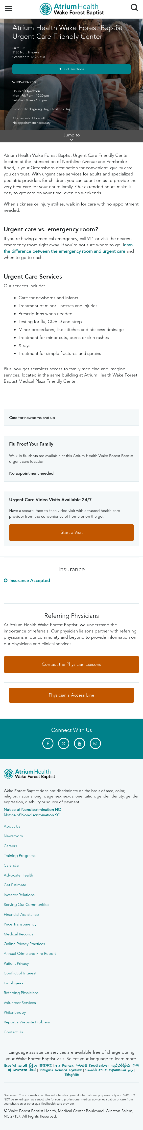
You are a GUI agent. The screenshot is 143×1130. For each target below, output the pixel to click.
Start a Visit (72, 532)
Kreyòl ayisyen (99, 1065)
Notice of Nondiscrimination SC (32, 815)
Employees (13, 983)
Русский (75, 1070)
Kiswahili (91, 1070)
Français (68, 1065)
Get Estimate (15, 884)
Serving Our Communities (26, 904)
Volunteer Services (20, 1002)
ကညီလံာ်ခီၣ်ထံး (120, 1065)
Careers (10, 845)
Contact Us (13, 1032)
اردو (131, 1070)
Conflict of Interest (20, 973)
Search (132, 5)
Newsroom (13, 836)
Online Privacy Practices (24, 943)
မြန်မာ (33, 1065)
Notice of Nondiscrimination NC (32, 809)
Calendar (12, 865)
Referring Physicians (21, 992)
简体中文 (45, 1065)
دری (57, 1065)
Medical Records (18, 934)
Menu (9, 6)
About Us (12, 826)
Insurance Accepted (29, 580)
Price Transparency (20, 924)
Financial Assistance (21, 914)
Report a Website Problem (27, 1022)
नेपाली (32, 1070)
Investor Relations (19, 894)
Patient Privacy (16, 963)
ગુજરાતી (81, 1065)
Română (61, 1070)
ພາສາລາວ (20, 1070)
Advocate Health (18, 875)
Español (10, 1065)
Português (46, 1070)
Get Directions (74, 69)
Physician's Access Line (71, 695)
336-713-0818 (26, 82)
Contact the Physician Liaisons (71, 664)
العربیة (22, 1065)
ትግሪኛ (102, 1070)
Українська (117, 1070)
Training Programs (20, 855)
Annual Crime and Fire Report (30, 953)
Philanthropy (15, 1012)
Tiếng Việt (72, 1075)
